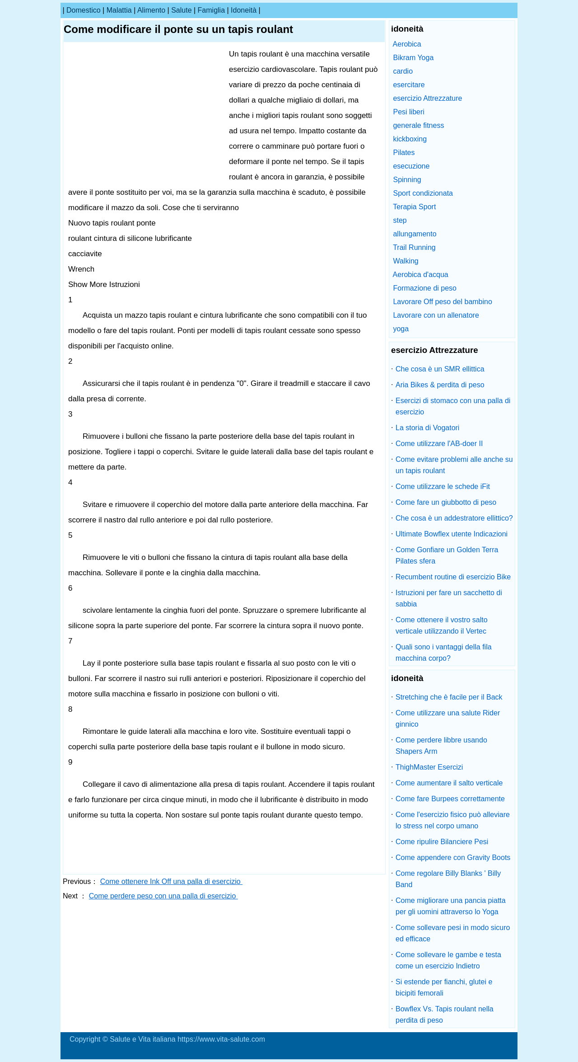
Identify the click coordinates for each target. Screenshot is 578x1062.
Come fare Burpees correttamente (450, 799)
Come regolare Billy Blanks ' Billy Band (448, 878)
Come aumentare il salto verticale (449, 783)
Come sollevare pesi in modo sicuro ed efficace (453, 933)
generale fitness (418, 125)
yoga (401, 329)
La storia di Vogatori (427, 428)
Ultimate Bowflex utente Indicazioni (452, 534)
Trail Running (414, 247)
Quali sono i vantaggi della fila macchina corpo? (444, 652)
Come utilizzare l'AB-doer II (439, 443)
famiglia (211, 10)
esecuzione (411, 166)
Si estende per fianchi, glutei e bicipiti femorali (444, 987)
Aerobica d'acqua (420, 274)
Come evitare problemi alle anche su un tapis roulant (454, 465)
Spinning (407, 179)
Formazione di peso (425, 288)
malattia (119, 10)
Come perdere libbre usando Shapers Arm (441, 745)
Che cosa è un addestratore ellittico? (454, 518)
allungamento (414, 234)
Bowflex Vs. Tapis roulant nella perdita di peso (445, 1014)
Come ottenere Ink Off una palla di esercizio (171, 881)
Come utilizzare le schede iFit (443, 486)
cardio (403, 71)
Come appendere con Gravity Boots (453, 857)
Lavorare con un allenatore (436, 315)
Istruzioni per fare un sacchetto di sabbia (449, 598)
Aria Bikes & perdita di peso (440, 385)
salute (181, 10)
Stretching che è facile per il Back (449, 697)
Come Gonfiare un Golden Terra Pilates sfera (447, 555)
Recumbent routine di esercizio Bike (453, 577)
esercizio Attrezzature (427, 98)
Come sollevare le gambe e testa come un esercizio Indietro (448, 960)
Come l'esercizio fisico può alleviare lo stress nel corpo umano (453, 820)
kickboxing (410, 139)
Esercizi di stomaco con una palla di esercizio (453, 406)
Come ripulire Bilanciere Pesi (442, 842)
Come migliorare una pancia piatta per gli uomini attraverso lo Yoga (451, 906)
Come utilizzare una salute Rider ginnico (448, 718)
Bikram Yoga (413, 57)
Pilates (404, 152)
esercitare (408, 85)
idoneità (243, 10)
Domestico (83, 10)
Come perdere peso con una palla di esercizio (163, 896)
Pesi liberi (408, 112)
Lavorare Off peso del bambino (442, 301)
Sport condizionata (423, 193)
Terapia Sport (414, 207)
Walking (405, 261)
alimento (151, 10)
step (399, 220)
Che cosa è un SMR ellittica (440, 369)
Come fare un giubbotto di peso (446, 502)
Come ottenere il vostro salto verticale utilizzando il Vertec (442, 625)
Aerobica (407, 44)
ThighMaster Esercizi (429, 767)
